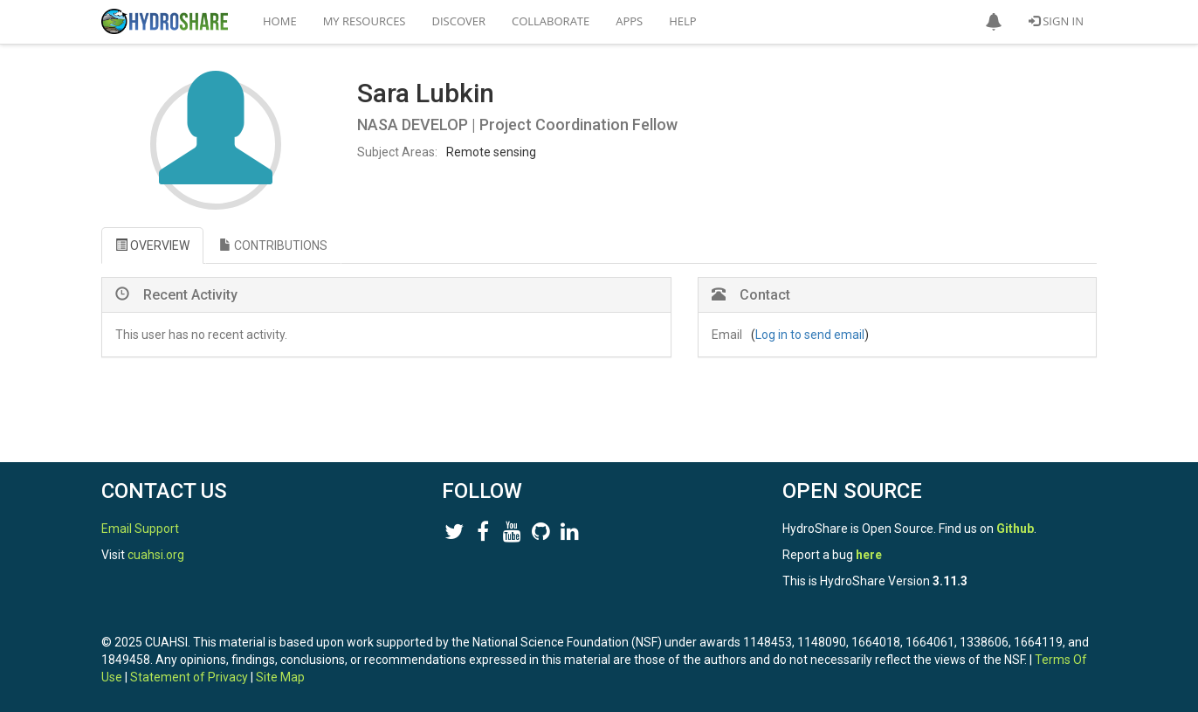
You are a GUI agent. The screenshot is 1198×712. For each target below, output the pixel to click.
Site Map (280, 677)
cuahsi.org (155, 555)
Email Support (140, 529)
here (869, 555)
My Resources (364, 21)
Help (682, 21)
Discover (459, 21)
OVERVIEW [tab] (152, 245)
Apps (629, 21)
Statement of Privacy (189, 677)
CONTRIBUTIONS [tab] (273, 245)
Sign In (1056, 21)
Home (280, 21)
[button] (994, 22)
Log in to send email (809, 335)
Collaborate (550, 21)
